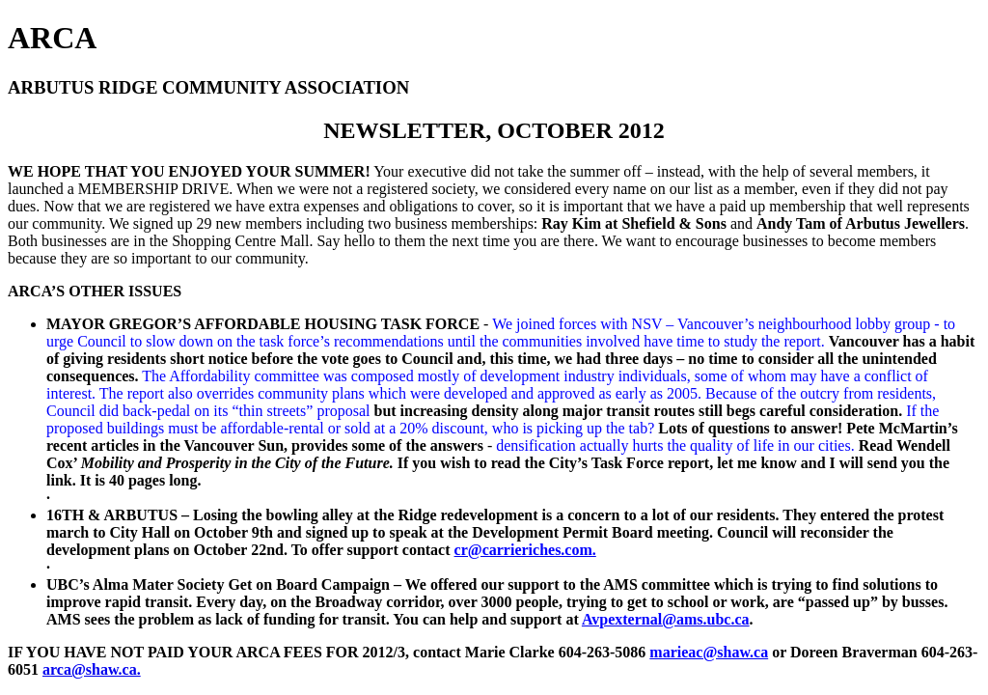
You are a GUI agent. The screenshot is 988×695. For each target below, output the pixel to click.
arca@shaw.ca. (91, 669)
